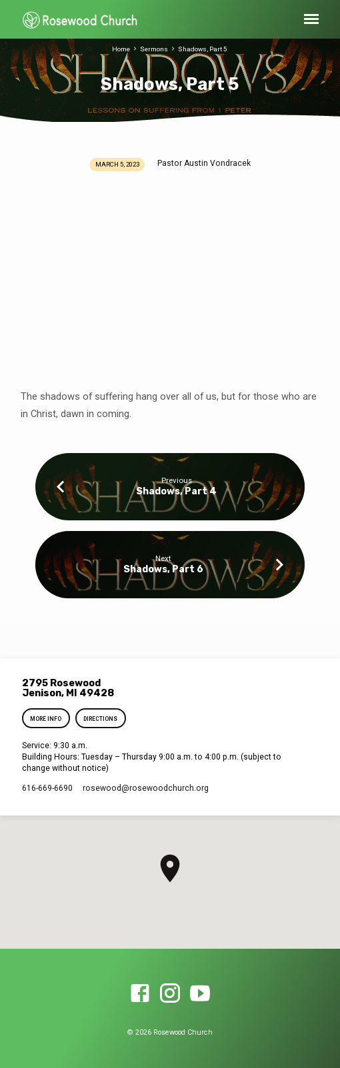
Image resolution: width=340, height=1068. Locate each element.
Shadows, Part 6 (163, 569)
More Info (45, 719)
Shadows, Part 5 (202, 49)
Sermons (154, 49)
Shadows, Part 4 (176, 491)
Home (121, 49)
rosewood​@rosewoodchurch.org (146, 788)
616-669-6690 (47, 788)
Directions (100, 719)
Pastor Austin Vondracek (204, 163)
